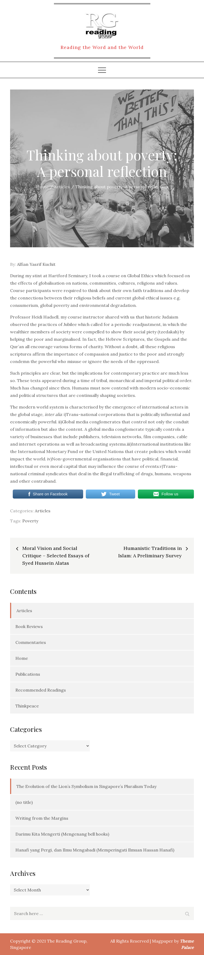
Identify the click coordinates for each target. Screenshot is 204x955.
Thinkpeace (27, 706)
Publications (27, 674)
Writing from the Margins (41, 818)
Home (21, 658)
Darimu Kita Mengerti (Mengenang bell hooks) (62, 834)
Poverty (30, 520)
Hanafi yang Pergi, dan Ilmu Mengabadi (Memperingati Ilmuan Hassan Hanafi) (94, 850)
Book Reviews (29, 626)
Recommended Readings (40, 690)
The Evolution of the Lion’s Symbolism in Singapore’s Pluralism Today (86, 786)
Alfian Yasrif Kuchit (36, 264)
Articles (42, 510)
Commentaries (30, 642)
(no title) (24, 802)
